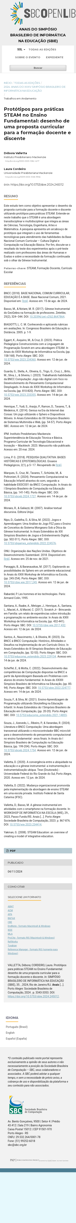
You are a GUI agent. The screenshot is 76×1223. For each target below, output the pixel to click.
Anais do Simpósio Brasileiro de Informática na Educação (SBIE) (38, 35)
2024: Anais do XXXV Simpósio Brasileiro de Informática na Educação (35, 88)
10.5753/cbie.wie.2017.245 (20, 582)
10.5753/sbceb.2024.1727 (20, 496)
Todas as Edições (42, 49)
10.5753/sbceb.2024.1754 (20, 750)
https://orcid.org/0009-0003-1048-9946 (23, 176)
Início (8, 82)
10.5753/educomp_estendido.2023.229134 (30, 656)
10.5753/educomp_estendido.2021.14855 (41, 715)
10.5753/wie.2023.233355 (20, 394)
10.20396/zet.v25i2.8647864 (47, 316)
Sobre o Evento (27, 57)
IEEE (10, 930)
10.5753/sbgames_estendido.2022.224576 (30, 543)
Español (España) (16, 1038)
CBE (10, 922)
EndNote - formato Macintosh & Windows (29, 926)
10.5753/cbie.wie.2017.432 (48, 625)
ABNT (11, 906)
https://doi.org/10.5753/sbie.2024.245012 (37, 184)
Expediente (54, 57)
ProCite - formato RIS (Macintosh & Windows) (31, 937)
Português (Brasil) (17, 1026)
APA (10, 914)
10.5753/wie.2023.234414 (25, 824)
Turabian (12, 945)
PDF (12, 850)
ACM (10, 910)
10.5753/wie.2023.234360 (20, 359)
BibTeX (11, 918)
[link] (25, 301)
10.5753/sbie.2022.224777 (54, 687)
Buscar (38, 67)
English (10, 1032)
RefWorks (13, 941)
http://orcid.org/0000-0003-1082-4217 (22, 161)
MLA (10, 934)
